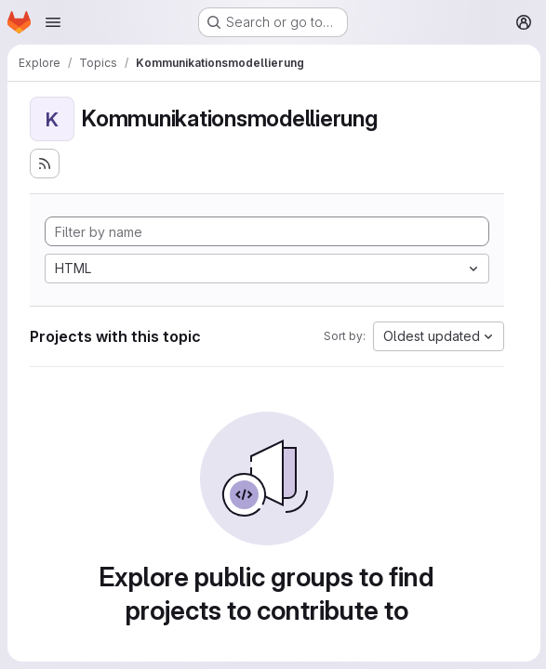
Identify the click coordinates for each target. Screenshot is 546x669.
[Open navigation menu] (53, 22)
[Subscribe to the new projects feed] (45, 163)
